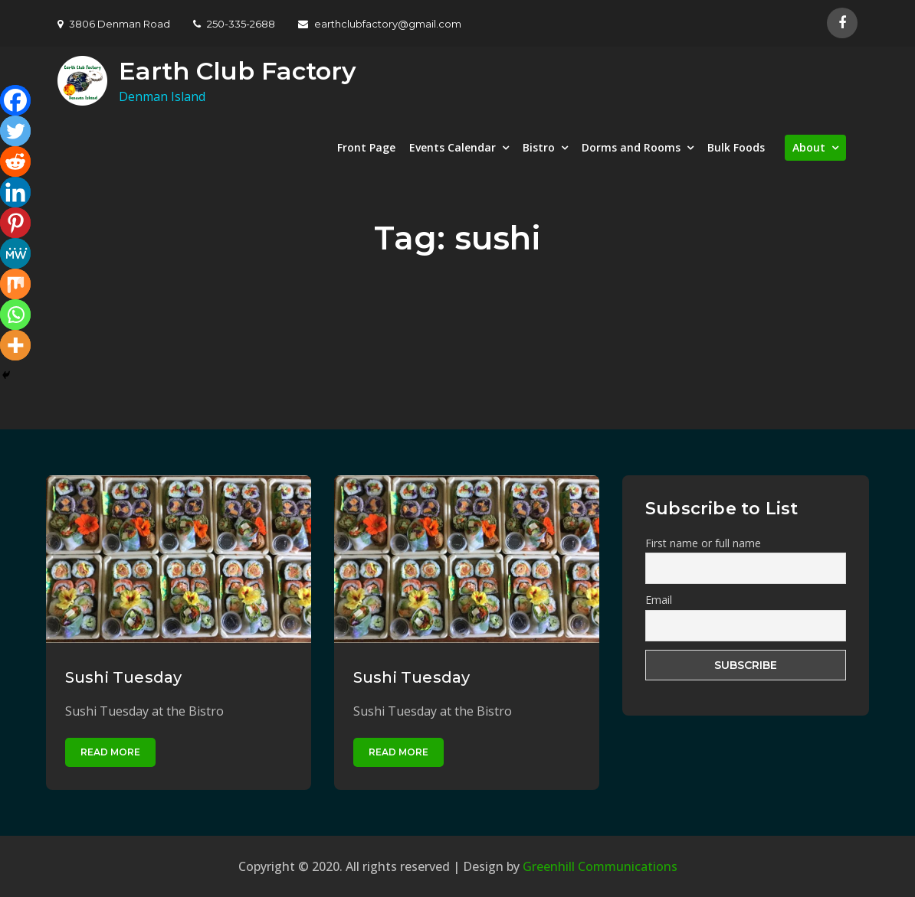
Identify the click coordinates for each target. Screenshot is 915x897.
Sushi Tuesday (123, 677)
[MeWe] (15, 253)
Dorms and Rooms (631, 147)
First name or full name (703, 543)
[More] (15, 345)
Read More (110, 752)
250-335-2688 (234, 24)
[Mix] (15, 284)
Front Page (366, 147)
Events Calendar (452, 147)
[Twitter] (15, 131)
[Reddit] (15, 161)
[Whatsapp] (15, 314)
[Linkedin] (15, 192)
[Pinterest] (15, 222)
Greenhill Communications (600, 866)
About (808, 147)
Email (658, 599)
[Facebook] (15, 100)
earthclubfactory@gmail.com (379, 24)
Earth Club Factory (237, 71)
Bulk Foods (736, 147)
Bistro (539, 147)
